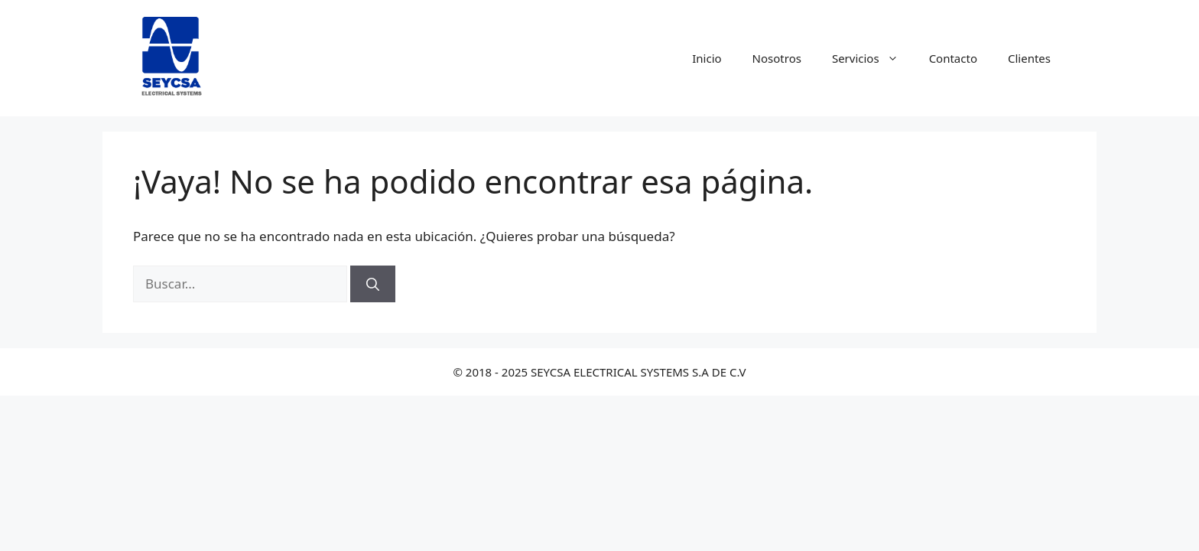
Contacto (953, 58)
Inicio (706, 58)
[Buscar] (372, 284)
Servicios (873, 58)
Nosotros (776, 58)
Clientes (1029, 58)
